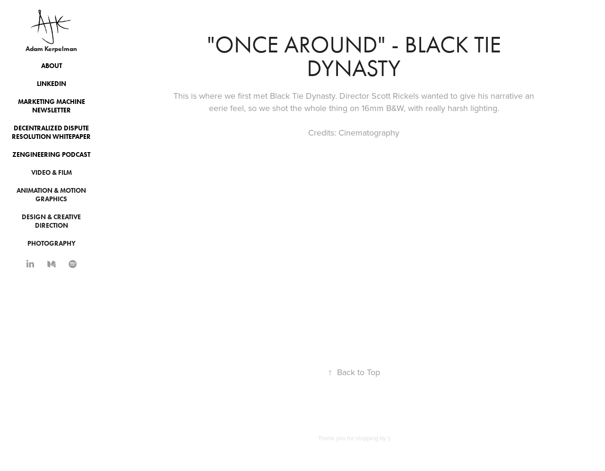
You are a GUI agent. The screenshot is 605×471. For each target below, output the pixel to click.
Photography (51, 244)
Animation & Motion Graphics (51, 195)
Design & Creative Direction (51, 221)
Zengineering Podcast (51, 155)
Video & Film (51, 173)
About (51, 66)
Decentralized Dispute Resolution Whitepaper (51, 132)
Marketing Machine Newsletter (51, 106)
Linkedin (51, 84)
